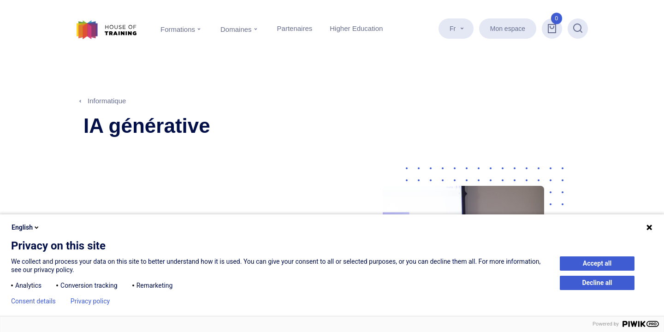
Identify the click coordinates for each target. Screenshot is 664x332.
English (26, 227)
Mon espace (507, 28)
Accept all (597, 263)
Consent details (33, 301)
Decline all (597, 282)
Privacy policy (90, 301)
